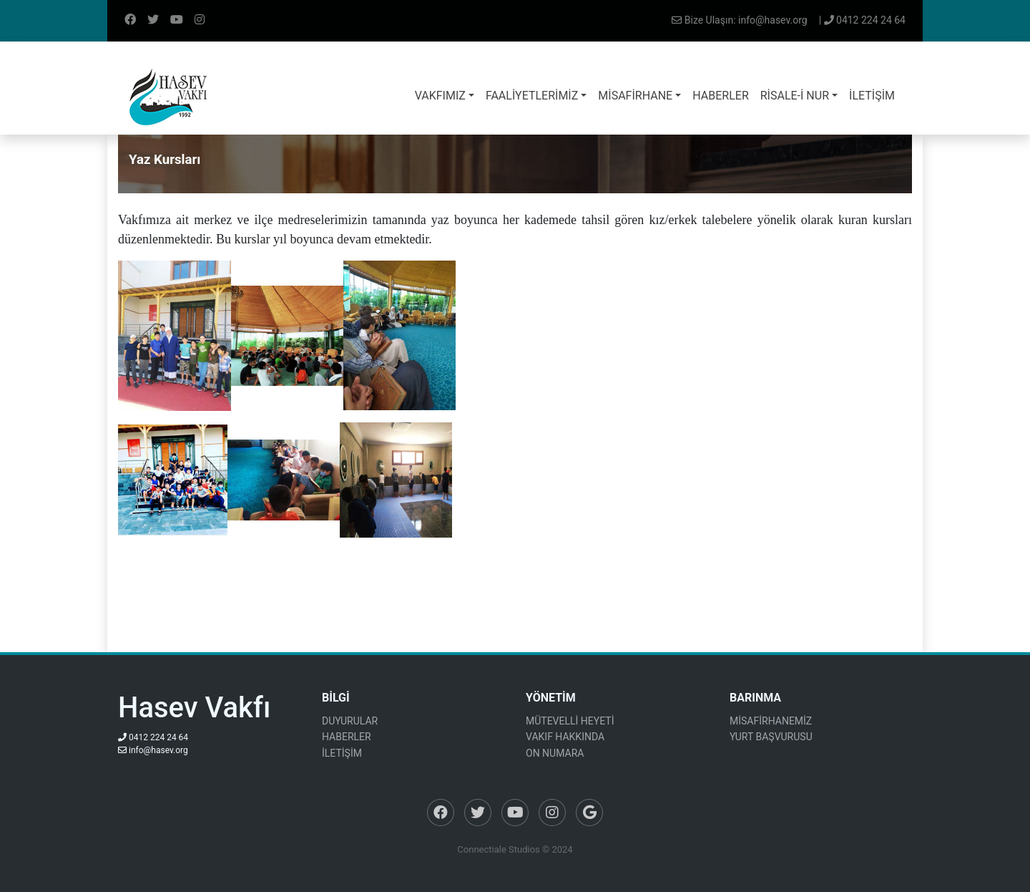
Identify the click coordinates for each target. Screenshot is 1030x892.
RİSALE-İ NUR (794, 95)
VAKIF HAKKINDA (565, 736)
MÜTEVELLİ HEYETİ (570, 721)
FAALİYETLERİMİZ (532, 95)
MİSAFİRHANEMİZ (771, 721)
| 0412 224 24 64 (862, 20)
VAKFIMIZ (440, 95)
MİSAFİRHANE (635, 95)
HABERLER (720, 95)
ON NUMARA (555, 753)
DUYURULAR (350, 721)
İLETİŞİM (872, 95)
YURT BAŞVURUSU (771, 736)
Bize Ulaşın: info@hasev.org (739, 20)
